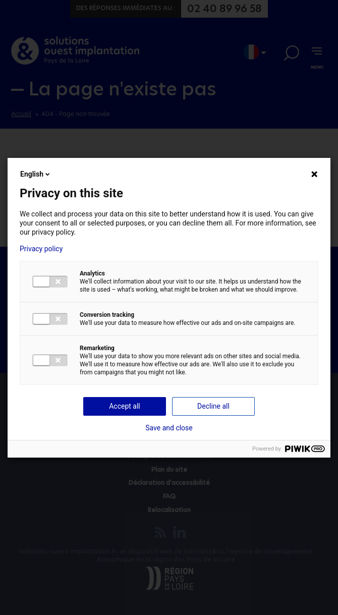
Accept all (124, 406)
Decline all (213, 406)
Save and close (169, 428)
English (35, 174)
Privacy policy (41, 249)
